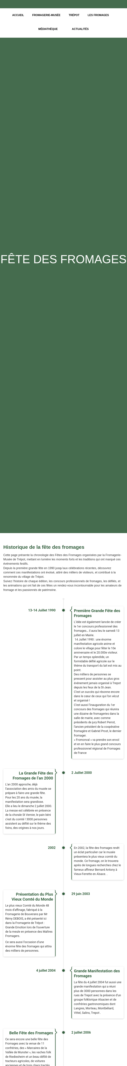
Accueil (18, 15)
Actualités (80, 29)
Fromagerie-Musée (46, 15)
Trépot (74, 15)
